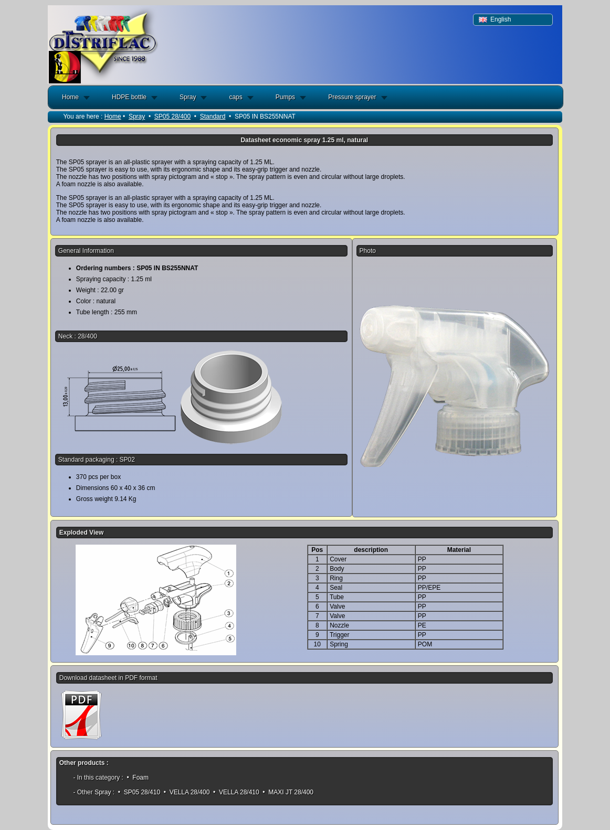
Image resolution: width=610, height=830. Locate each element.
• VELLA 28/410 (236, 792)
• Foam (137, 777)
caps (235, 97)
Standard (213, 116)
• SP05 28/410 (139, 792)
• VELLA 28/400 (186, 792)
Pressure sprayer (352, 97)
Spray (188, 97)
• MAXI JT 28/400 (288, 792)
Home (70, 97)
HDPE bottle (129, 97)
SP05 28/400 (172, 116)
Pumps (285, 97)
